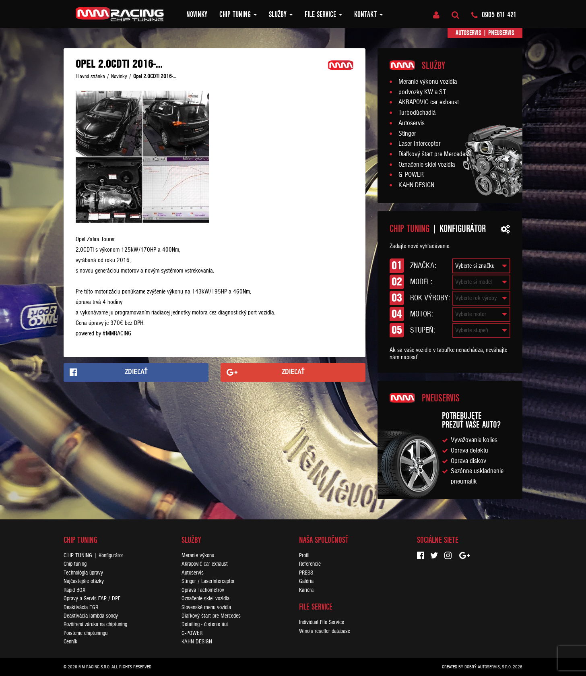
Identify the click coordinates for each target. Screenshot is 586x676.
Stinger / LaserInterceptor (208, 581)
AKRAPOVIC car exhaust (428, 102)
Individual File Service (321, 622)
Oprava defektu (469, 450)
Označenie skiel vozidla (426, 164)
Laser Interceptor (419, 143)
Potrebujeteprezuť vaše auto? (471, 420)
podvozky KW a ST (422, 92)
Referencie (310, 564)
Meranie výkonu (198, 555)
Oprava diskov (468, 461)
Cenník (70, 642)
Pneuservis (501, 33)
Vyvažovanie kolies (474, 440)
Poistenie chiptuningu (85, 633)
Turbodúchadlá (416, 112)
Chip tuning (238, 14)
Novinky (196, 14)
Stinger (407, 133)
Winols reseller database (324, 631)
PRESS (306, 573)
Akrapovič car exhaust (205, 564)
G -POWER (411, 174)
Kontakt (368, 14)
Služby (281, 14)
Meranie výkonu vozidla (427, 81)
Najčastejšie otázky (84, 581)
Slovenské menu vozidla (206, 607)
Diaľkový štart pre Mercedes (433, 154)
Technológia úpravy (83, 573)
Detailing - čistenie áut (205, 624)
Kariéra (306, 590)
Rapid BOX (74, 590)
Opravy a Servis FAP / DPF (92, 598)
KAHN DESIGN (416, 185)
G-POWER (192, 633)
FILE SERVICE (323, 14)
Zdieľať (136, 372)
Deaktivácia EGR (81, 607)
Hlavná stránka (90, 76)
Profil (304, 555)
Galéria (306, 581)
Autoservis (468, 33)
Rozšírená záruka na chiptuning (95, 624)
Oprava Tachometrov (203, 590)
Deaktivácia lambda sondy (91, 616)
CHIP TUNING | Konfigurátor (93, 555)
